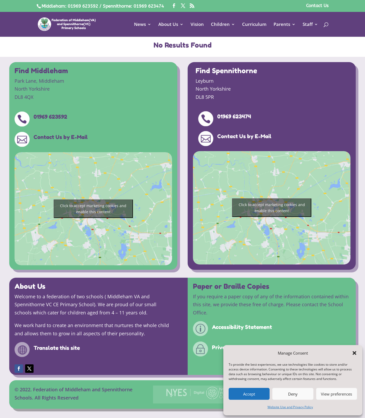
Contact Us (317, 5)
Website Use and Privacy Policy (290, 407)
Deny (293, 394)
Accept (249, 394)
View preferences (336, 394)
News (140, 24)
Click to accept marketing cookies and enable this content (93, 208)
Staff (308, 24)
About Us (168, 24)
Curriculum (254, 24)
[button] (354, 353)
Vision (197, 24)
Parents (282, 24)
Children (220, 24)
